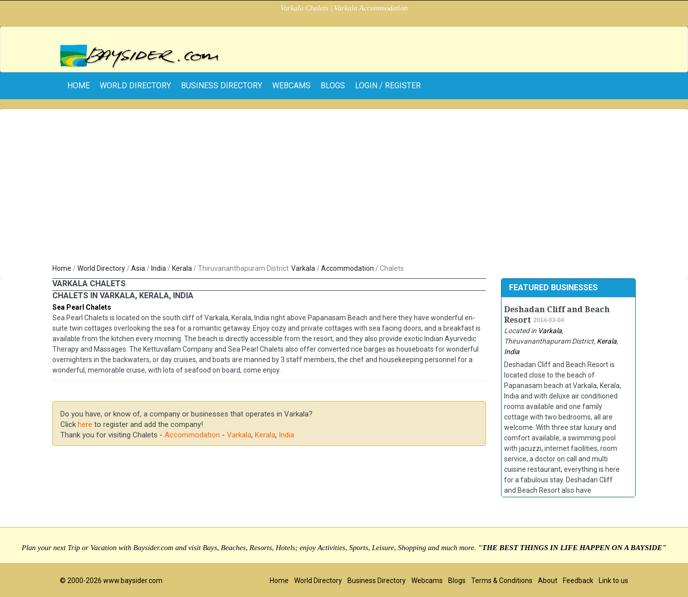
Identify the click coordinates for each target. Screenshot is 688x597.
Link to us (613, 581)
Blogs (333, 85)
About (547, 581)
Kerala (182, 268)
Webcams (291, 85)
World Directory (135, 85)
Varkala (303, 268)
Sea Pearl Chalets (81, 307)
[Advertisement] (344, 188)
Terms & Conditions (501, 581)
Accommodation (347, 268)
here (85, 424)
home (78, 85)
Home (61, 268)
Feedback (578, 581)
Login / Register (388, 85)
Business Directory (221, 85)
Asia (138, 268)
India (158, 268)
